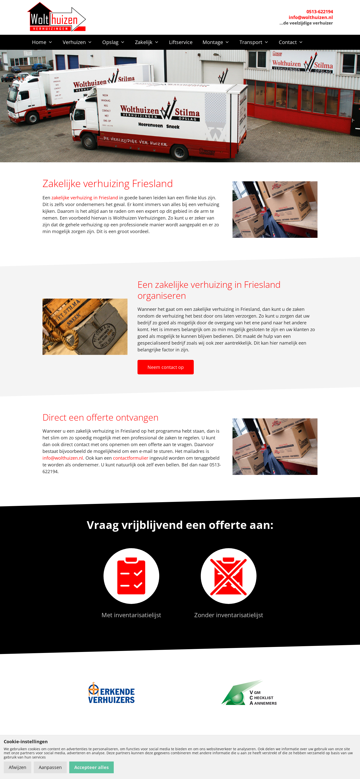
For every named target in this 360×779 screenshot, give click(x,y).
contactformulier (130, 458)
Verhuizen (80, 42)
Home (45, 42)
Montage (218, 42)
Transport (257, 42)
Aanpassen (50, 767)
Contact (293, 42)
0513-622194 (319, 12)
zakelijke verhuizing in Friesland (85, 198)
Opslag (116, 42)
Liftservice (180, 42)
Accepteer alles (91, 767)
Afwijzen (17, 767)
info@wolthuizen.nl (311, 17)
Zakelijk (149, 42)
